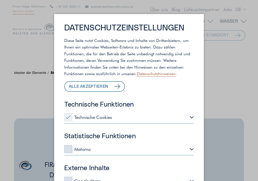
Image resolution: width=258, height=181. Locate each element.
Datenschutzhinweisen (156, 73)
